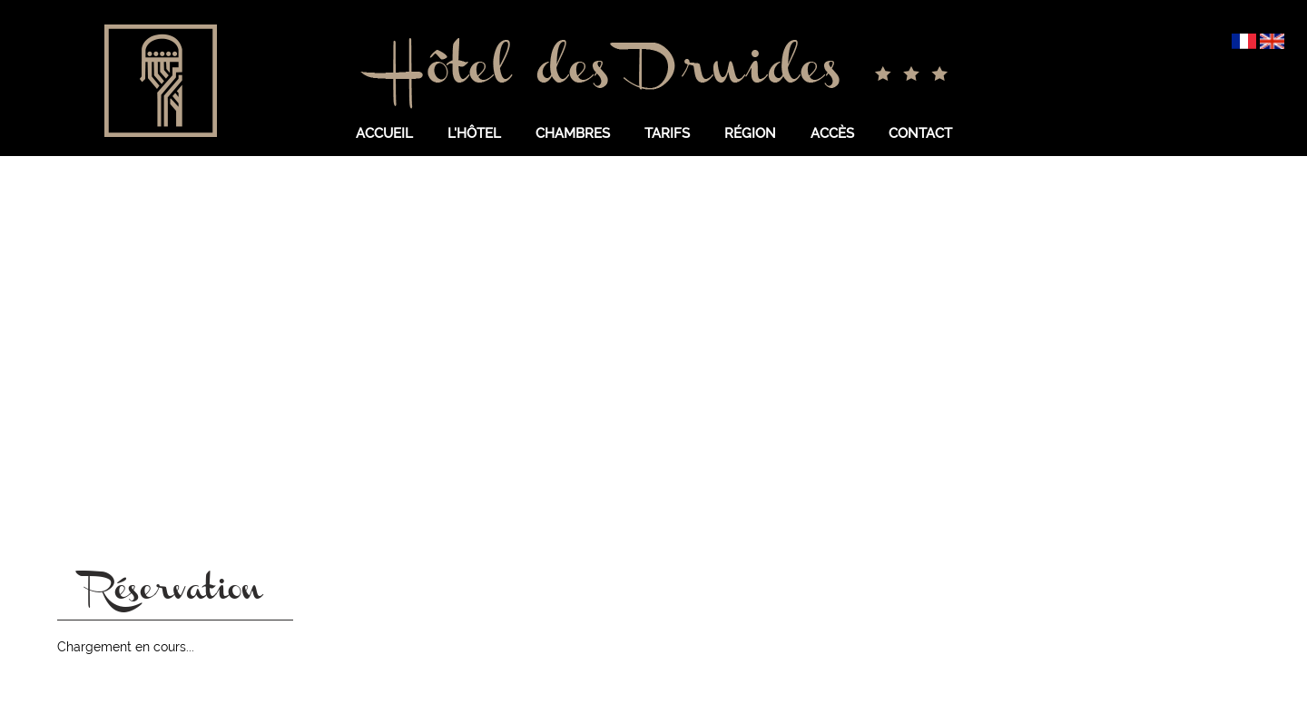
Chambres (573, 133)
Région (750, 133)
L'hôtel (474, 133)
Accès (832, 133)
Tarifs (667, 133)
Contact (920, 133)
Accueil (384, 133)
